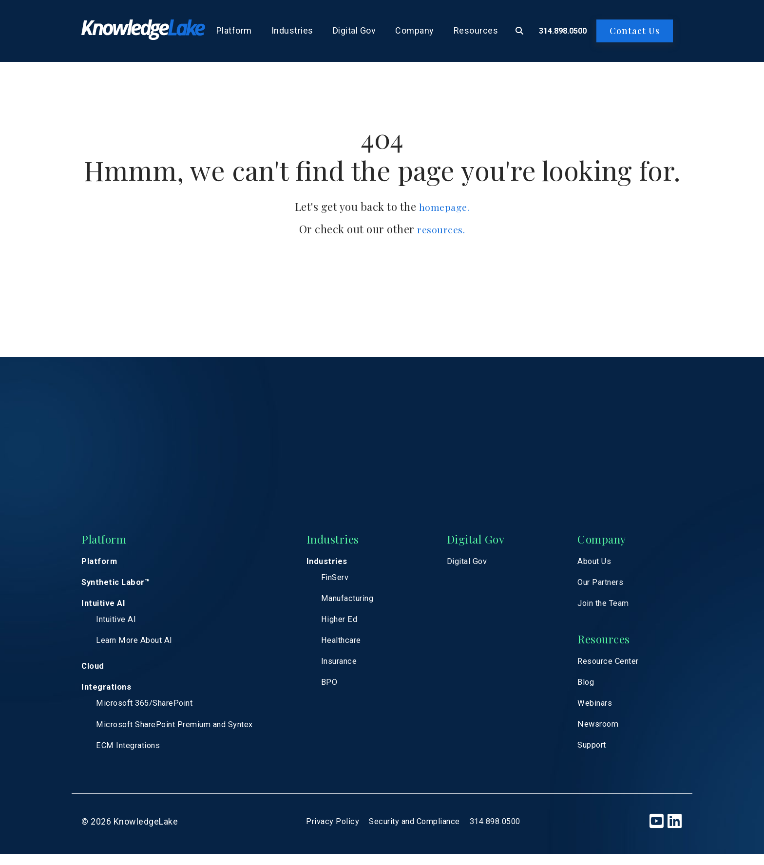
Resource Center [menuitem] (613, 666)
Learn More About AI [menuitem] (137, 646)
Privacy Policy (324, 832)
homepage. (444, 206)
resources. (441, 229)
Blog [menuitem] (587, 688)
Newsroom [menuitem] (600, 732)
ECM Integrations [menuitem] (131, 756)
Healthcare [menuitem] (352, 646)
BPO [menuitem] (338, 690)
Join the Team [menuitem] (607, 607)
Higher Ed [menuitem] (350, 624)
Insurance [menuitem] (350, 668)
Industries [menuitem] (292, 30)
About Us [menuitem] (596, 563)
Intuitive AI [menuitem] (104, 607)
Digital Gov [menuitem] (354, 30)
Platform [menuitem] (234, 30)
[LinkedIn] (675, 833)
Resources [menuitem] (476, 30)
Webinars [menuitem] (597, 710)
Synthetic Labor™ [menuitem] (118, 585)
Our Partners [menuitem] (604, 585)
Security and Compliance (414, 832)
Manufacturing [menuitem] (360, 602)
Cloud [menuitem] (94, 673)
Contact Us (635, 31)
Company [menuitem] (414, 30)
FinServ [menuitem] (345, 580)
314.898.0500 (563, 31)
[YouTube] (656, 833)
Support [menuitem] (594, 754)
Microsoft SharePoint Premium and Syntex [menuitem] (183, 734)
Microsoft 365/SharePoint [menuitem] (149, 712)
